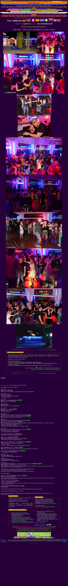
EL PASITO (23, 356)
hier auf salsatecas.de (44, 493)
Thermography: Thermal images (17, 540)
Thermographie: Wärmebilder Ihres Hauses (48, 540)
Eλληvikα (55, 21)
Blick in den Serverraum (52, 503)
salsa (29, 539)
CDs (22, 517)
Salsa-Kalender (34, 539)
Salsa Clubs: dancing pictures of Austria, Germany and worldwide (48, 539)
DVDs (25, 517)
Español (37, 21)
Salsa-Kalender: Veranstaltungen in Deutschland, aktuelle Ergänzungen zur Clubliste (21, 505)
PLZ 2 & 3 (26, 521)
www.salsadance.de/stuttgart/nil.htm (6, 0)
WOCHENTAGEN (49, 500)
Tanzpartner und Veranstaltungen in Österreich (45, 506)
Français (33, 21)
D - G (12, 499)
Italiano (46, 21)
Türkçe (59, 21)
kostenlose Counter (22, 5)
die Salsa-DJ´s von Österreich (47, 502)
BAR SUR (44, 354)
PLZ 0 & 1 (21, 521)
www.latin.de (21, 491)
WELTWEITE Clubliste (16, 516)
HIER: (27, 362)
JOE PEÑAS (30, 356)
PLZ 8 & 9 (19, 522)
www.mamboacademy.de (13, 470)
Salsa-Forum (49, 365)
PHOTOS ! (26, 500)
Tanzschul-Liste (4, 487)
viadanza (2, 478)
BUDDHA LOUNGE (52, 354)
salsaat (58, 369)
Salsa (27, 539)
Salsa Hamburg (62, 539)
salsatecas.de (49, 369)
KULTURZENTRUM (39, 356)
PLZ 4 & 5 (31, 521)
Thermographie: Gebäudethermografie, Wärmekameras (32, 540)
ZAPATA (56, 356)
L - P (18, 499)
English (28, 21)
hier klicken (54, 519)
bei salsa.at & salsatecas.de (23, 514)
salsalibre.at (56, 1)
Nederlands (42, 21)
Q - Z (20, 499)
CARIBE (25, 357)
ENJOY (35, 354)
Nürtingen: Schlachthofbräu (19, 359)
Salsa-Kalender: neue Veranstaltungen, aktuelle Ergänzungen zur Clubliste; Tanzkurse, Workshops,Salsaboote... (23, 519)
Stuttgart (46, 29)
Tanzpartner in (13, 364)
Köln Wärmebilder (4, 541)
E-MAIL (47, 521)
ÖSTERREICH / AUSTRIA (27, 522)
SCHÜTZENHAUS (49, 356)
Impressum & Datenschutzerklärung (26, 530)
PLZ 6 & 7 (14, 522)
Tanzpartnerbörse (15, 521)
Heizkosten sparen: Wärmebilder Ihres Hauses (39, 5)
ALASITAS (29, 354)
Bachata (24, 539)
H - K (15, 499)
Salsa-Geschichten (52, 513)
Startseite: (39, 368)
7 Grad (24, 354)
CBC (40, 354)
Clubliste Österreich (48, 499)
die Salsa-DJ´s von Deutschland (21, 501)
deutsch (24, 21)
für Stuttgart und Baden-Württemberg (13, 385)
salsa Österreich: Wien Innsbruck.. (61, 540)
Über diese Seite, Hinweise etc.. (22, 512)
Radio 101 (9, 540)
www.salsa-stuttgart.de (37, 489)
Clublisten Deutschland (23, 498)
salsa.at (28, 529)
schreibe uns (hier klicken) (42, 516)
